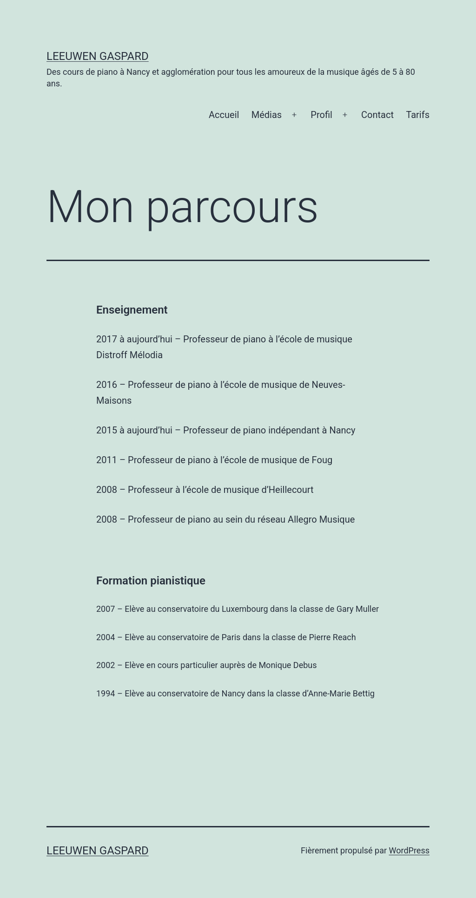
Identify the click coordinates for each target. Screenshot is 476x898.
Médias (266, 114)
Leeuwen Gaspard (97, 56)
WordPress (409, 850)
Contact (377, 114)
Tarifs (418, 114)
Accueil (224, 114)
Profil (321, 114)
